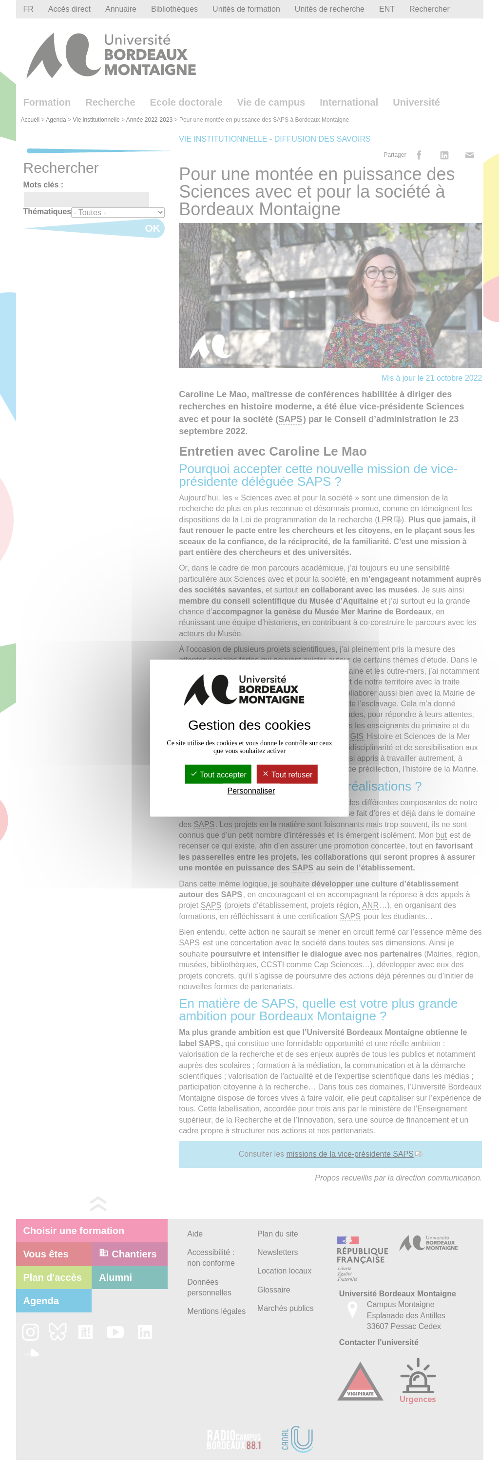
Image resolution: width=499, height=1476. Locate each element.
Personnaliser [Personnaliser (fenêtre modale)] (251, 791)
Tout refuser (287, 775)
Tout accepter (218, 775)
